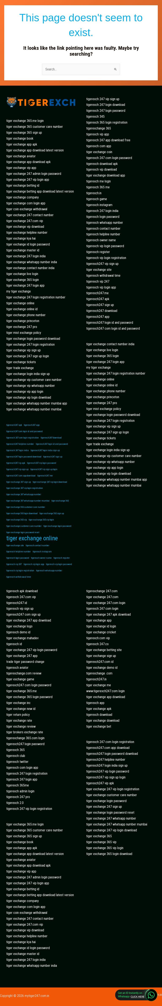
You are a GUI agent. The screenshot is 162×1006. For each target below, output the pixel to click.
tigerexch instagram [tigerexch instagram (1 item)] (42, 551)
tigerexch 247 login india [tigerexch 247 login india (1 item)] (17, 450)
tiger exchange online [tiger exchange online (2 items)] (32, 538)
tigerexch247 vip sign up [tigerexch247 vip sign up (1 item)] (17, 469)
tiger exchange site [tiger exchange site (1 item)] (15, 545)
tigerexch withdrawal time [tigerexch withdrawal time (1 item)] (18, 577)
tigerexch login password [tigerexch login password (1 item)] (17, 558)
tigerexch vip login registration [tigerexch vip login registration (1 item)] (20, 570)
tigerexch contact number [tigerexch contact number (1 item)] (37, 545)
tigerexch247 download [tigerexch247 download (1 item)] (51, 437)
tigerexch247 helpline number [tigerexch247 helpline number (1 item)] (20, 444)
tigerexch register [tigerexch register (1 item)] (62, 558)
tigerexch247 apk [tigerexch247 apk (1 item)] (14, 425)
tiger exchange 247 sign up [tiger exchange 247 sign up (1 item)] (18, 482)
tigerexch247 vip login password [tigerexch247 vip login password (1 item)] (41, 463)
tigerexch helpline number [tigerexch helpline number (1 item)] (18, 551)
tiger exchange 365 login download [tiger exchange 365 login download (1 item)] (22, 513)
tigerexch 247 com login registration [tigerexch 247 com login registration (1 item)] (22, 437)
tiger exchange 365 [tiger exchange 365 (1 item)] (60, 500)
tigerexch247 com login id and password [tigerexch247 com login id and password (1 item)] (24, 431)
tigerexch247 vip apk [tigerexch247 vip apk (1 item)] (15, 463)
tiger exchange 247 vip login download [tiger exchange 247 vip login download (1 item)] (50, 482)
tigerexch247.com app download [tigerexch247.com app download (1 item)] (20, 475)
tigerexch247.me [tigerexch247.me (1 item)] (45, 475)
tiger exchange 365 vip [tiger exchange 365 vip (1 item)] (16, 519)
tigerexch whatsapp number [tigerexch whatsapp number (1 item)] (49, 570)
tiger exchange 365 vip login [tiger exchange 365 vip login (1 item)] (41, 519)
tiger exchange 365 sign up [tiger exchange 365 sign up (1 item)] (51, 513)
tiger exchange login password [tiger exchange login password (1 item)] (57, 526)
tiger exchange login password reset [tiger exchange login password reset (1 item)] (22, 532)
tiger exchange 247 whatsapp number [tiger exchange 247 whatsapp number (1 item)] (23, 494)
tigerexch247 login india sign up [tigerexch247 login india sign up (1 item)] (45, 450)
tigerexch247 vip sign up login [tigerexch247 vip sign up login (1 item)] (43, 469)
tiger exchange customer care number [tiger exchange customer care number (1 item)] (24, 526)
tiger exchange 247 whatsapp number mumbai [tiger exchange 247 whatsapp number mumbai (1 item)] (28, 500)
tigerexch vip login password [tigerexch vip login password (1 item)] (59, 564)
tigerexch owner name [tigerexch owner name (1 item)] (41, 558)
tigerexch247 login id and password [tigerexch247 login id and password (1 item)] (52, 444)
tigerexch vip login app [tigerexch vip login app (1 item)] (34, 564)
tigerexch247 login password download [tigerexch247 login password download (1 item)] (23, 456)
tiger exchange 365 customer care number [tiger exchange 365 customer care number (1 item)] (25, 507)
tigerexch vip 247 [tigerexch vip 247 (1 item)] (14, 564)
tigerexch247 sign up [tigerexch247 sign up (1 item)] (52, 456)
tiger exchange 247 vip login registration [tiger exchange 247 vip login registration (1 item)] (24, 488)
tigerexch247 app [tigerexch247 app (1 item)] (31, 425)
